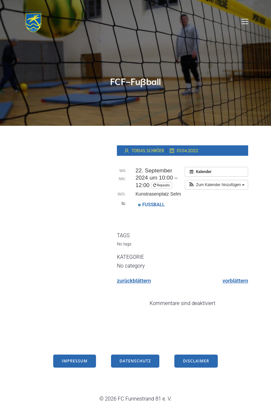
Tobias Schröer (143, 150)
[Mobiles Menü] (245, 21)
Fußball (151, 204)
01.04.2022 (183, 150)
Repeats (162, 185)
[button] (216, 184)
